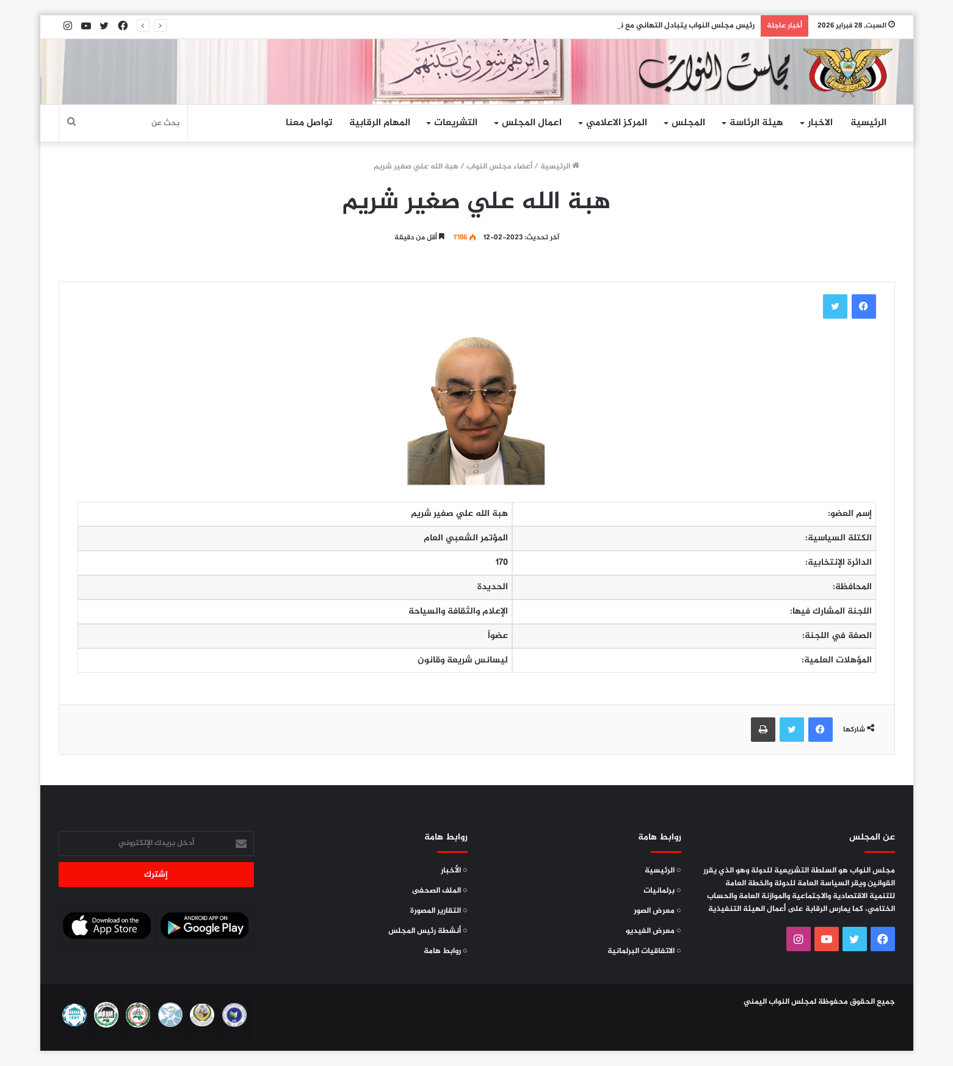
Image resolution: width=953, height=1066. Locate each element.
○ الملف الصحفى (440, 890)
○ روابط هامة (446, 951)
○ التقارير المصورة (439, 911)
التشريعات (455, 123)
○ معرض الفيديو (653, 931)
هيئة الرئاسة (756, 123)
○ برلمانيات (662, 890)
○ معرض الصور (657, 911)
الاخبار (820, 123)
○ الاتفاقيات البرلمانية (644, 951)
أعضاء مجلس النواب (499, 166)
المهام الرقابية (379, 123)
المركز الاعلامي (616, 123)
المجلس (688, 123)
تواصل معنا (309, 123)
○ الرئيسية (663, 870)
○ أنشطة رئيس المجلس (428, 931)
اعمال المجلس (532, 123)
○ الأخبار (454, 870)
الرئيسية (868, 123)
